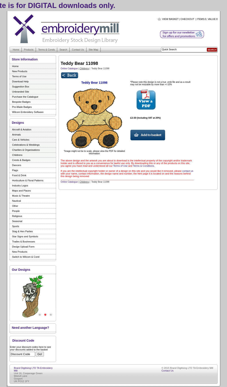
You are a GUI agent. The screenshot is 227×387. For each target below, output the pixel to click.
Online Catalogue (69, 68)
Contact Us (78, 49)
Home (16, 49)
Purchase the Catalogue (25, 96)
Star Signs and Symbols (25, 236)
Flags (15, 170)
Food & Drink (19, 175)
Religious (17, 216)
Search (63, 49)
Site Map (93, 49)
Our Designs (21, 269)
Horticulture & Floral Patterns (27, 180)
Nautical (16, 200)
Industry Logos (20, 185)
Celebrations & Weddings (26, 144)
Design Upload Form (23, 246)
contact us (187, 171)
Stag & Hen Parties (22, 231)
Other (15, 206)
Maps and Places (21, 190)
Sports (15, 226)
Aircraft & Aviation (21, 129)
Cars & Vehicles (20, 139)
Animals (16, 134)
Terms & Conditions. (144, 165)
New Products (19, 71)
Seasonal (17, 221)
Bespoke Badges (21, 102)
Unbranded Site (20, 91)
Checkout (187, 19)
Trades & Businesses (23, 241)
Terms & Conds (46, 49)
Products (28, 49)
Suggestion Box (20, 86)
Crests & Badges (21, 160)
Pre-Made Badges (22, 107)
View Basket (170, 19)
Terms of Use (19, 76)
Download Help (20, 81)
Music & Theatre (21, 195)
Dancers (16, 165)
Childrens (17, 155)
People (16, 211)
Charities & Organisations (26, 150)
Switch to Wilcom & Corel (25, 256)
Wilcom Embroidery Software (28, 112)
